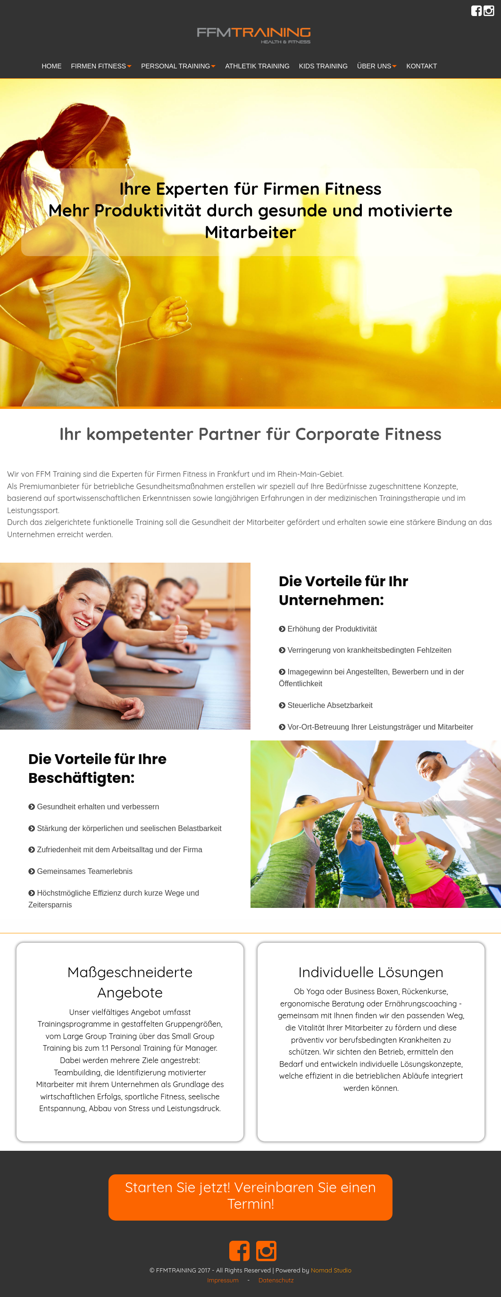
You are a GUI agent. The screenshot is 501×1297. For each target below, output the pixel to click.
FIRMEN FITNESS (98, 66)
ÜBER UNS (374, 66)
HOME (52, 66)
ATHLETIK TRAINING (257, 66)
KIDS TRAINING (323, 66)
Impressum (223, 1280)
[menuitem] (56, 67)
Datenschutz (276, 1280)
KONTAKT (421, 66)
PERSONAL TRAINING (175, 66)
